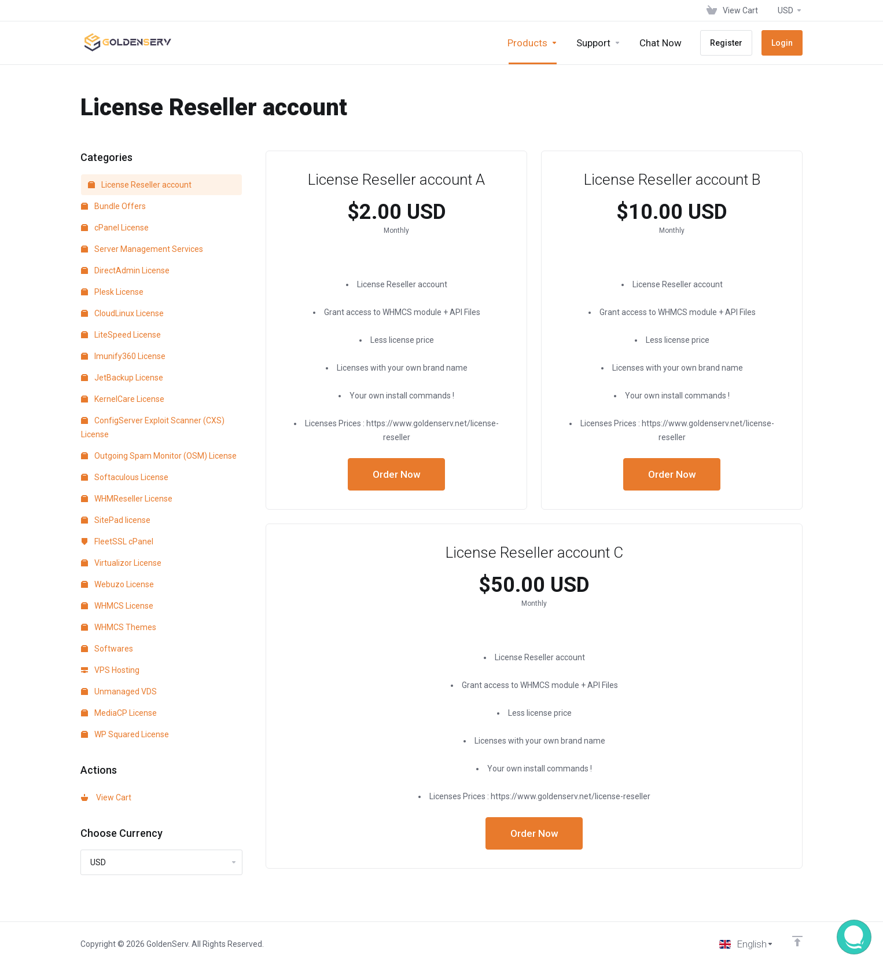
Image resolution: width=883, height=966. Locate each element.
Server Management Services (142, 249)
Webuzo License (117, 584)
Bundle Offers (113, 206)
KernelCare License (122, 399)
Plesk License (112, 292)
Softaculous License (124, 477)
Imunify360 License (123, 356)
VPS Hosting (110, 670)
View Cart (106, 797)
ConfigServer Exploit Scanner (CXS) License (153, 427)
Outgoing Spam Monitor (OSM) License (159, 455)
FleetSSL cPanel (117, 541)
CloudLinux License (122, 313)
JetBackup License (122, 377)
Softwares (107, 648)
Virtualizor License (121, 563)
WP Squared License (125, 734)
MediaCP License (119, 713)
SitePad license (115, 520)
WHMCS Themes (118, 627)
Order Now (397, 474)
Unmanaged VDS (119, 691)
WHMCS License (117, 605)
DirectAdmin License (125, 270)
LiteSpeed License (121, 334)
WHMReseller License (126, 498)
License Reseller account (140, 184)
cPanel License (115, 227)
